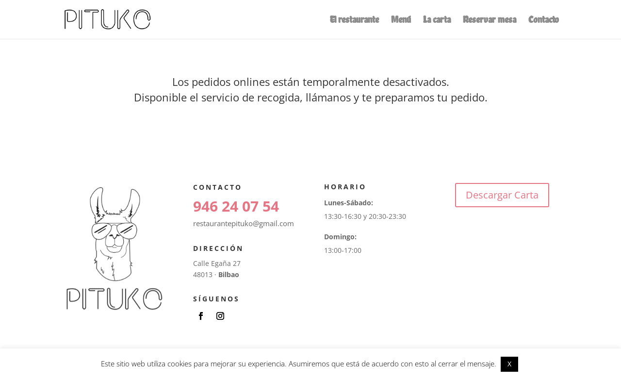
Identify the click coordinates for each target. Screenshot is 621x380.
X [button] (509, 363)
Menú (401, 20)
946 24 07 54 (236, 206)
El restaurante (354, 20)
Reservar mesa (489, 20)
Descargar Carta (502, 194)
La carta (437, 20)
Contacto (543, 20)
